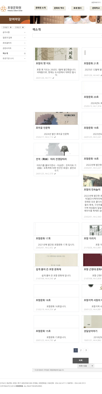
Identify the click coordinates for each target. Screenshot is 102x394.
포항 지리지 (90, 238)
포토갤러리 (7, 43)
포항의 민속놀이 (92, 189)
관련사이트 (7, 48)
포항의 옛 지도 (43, 63)
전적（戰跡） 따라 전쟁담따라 (51, 159)
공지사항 (6, 32)
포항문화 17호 (43, 238)
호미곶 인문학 (43, 128)
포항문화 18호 (91, 159)
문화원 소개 (41, 8)
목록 (80, 360)
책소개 (5, 53)
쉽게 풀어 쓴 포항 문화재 (48, 269)
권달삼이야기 (90, 331)
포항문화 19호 (91, 128)
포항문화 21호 (91, 63)
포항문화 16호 (43, 300)
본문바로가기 (96, 2)
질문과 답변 (7, 38)
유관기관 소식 (8, 58)
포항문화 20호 (91, 97)
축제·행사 (77, 8)
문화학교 (96, 8)
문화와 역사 (59, 8)
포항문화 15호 (43, 331)
